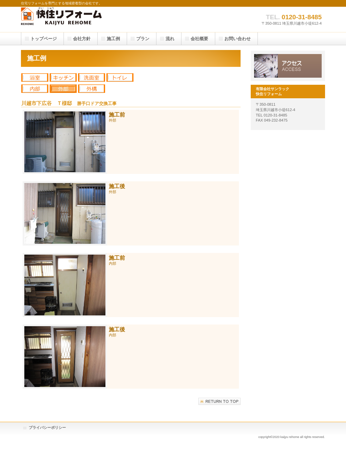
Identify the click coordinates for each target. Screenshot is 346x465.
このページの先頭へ (219, 401)
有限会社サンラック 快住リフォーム (88, 19)
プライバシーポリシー (47, 427)
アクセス (288, 66)
